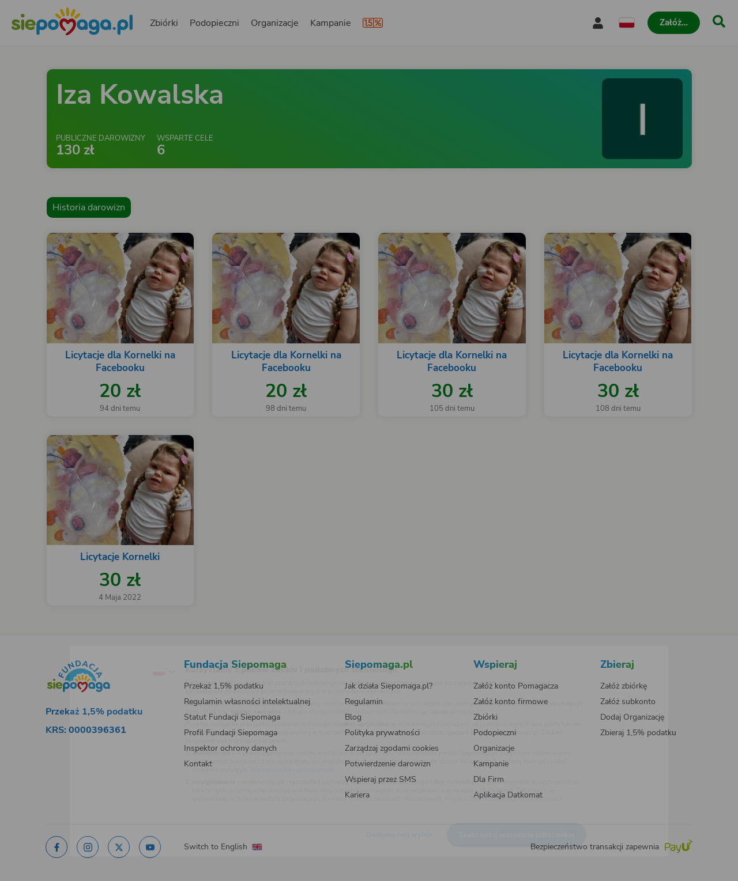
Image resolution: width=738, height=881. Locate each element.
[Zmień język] (116, 653)
